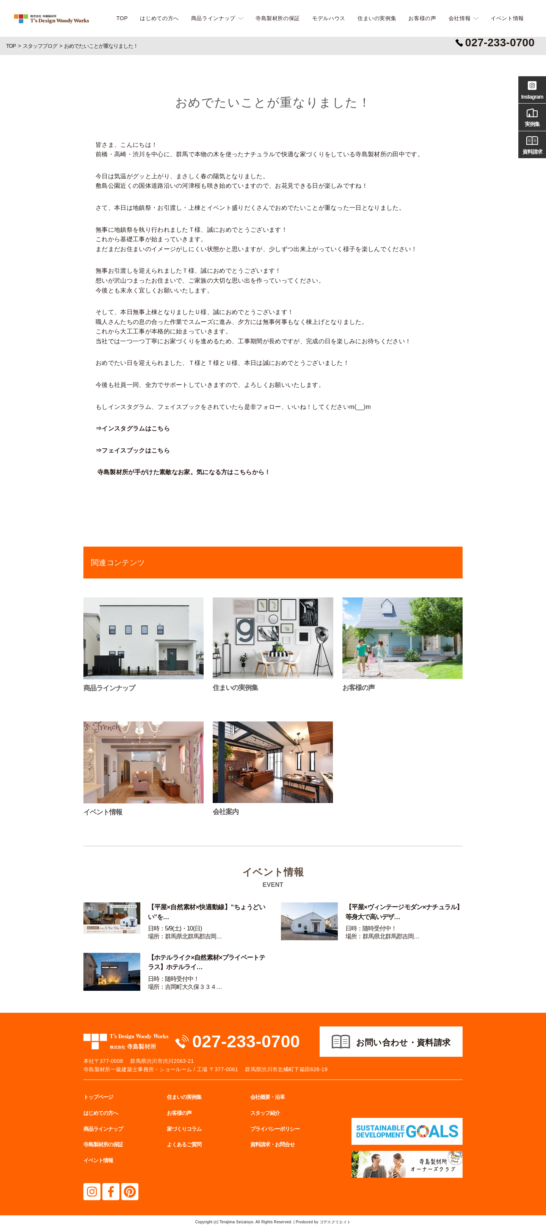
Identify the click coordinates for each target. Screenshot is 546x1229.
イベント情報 (507, 18)
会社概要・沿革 (267, 1097)
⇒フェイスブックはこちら (133, 450)
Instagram (532, 89)
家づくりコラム (184, 1129)
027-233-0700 (246, 1041)
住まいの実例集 (377, 18)
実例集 (532, 116)
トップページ (98, 1097)
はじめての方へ (159, 18)
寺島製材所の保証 (278, 18)
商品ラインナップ (213, 18)
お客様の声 (422, 18)
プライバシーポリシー (275, 1129)
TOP (122, 18)
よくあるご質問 (184, 1144)
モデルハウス (328, 18)
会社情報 (460, 18)
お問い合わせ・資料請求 (403, 1042)
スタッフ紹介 (265, 1113)
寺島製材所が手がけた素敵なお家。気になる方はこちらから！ (184, 472)
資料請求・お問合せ (272, 1144)
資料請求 (532, 144)
